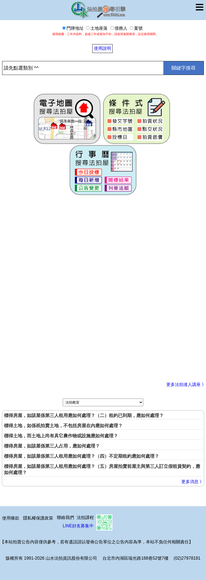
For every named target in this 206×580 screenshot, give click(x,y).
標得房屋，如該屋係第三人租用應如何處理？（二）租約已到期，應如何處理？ (84, 415)
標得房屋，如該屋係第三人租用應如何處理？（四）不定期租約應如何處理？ (81, 456)
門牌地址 (73, 28)
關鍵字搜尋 (183, 68)
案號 (136, 28)
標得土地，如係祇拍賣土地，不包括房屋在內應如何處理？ (63, 425)
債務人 (118, 28)
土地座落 (97, 28)
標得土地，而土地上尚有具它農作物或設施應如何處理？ (61, 435)
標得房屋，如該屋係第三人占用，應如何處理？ (52, 446)
